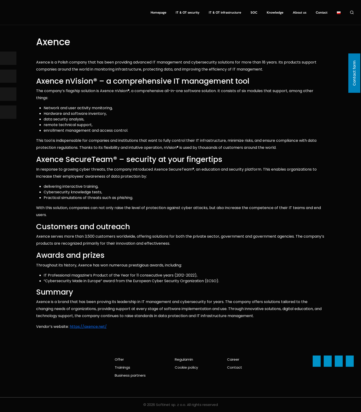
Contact (321, 12)
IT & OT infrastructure (225, 12)
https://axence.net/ (88, 326)
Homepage (158, 12)
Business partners (130, 375)
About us (299, 12)
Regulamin (184, 359)
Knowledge (275, 12)
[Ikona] (8, 58)
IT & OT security (187, 12)
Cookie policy (186, 367)
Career (233, 359)
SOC (254, 12)
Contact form (354, 73)
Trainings (122, 367)
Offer (119, 359)
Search (352, 12)
